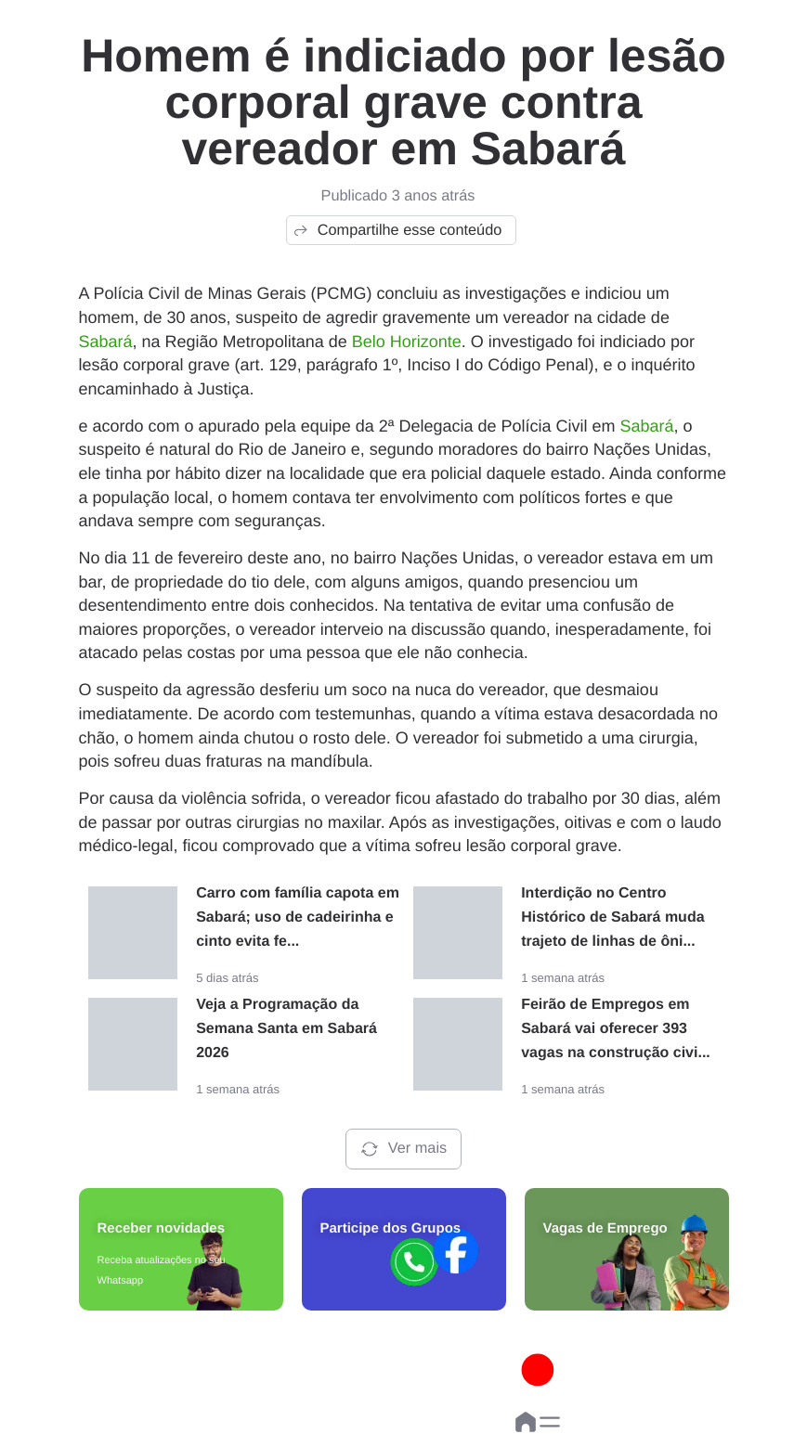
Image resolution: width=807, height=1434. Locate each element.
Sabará (106, 341)
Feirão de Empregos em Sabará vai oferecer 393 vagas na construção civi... (615, 1029)
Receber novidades (162, 1228)
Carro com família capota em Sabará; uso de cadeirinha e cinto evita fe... (297, 917)
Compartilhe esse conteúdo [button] (397, 230)
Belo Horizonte (407, 341)
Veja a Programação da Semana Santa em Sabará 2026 (286, 1029)
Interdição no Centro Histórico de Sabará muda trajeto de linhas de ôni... (612, 917)
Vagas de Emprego (605, 1228)
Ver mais (403, 1149)
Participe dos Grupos (391, 1228)
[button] (550, 1422)
